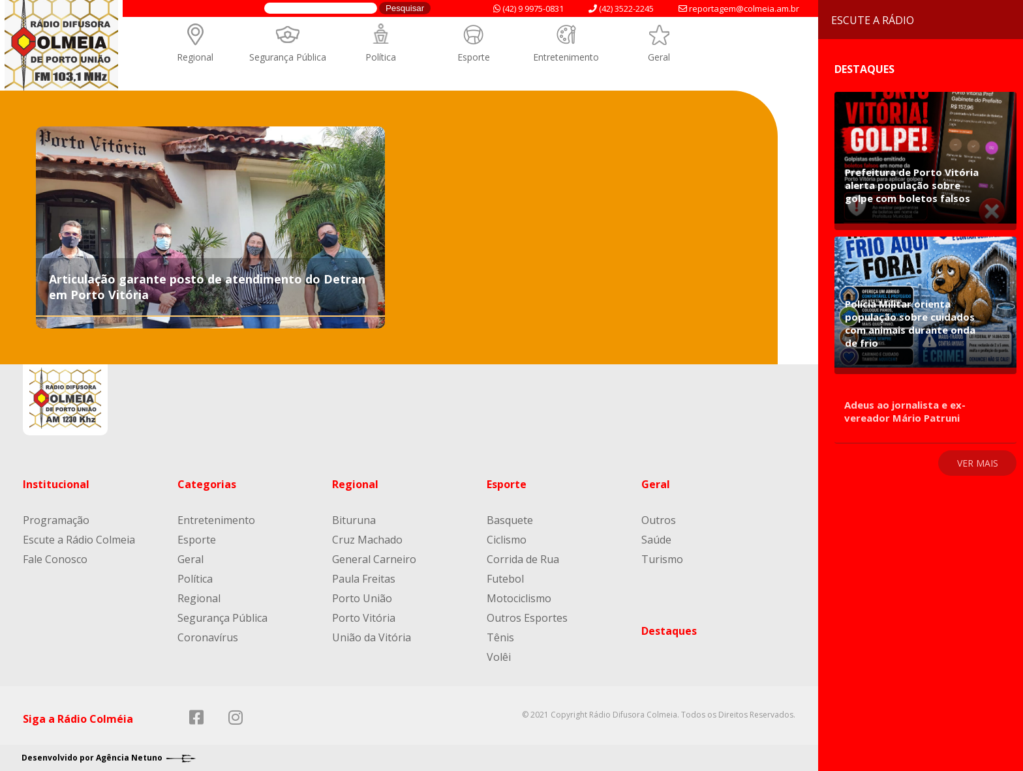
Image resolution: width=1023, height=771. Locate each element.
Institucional (56, 484)
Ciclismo (507, 539)
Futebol (505, 579)
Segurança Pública (287, 57)
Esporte (473, 57)
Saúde (656, 539)
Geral (659, 57)
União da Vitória (371, 637)
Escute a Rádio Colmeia (79, 539)
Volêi (499, 657)
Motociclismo (519, 598)
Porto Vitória (363, 618)
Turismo (662, 559)
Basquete (510, 520)
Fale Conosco (55, 559)
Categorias (206, 484)
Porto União (362, 598)
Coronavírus (207, 637)
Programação (56, 520)
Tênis (500, 637)
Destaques (669, 631)
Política (380, 57)
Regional (195, 57)
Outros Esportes (527, 618)
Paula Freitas (363, 579)
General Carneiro (374, 559)
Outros (658, 520)
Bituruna (354, 520)
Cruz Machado (367, 539)
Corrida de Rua (523, 559)
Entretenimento (566, 57)
